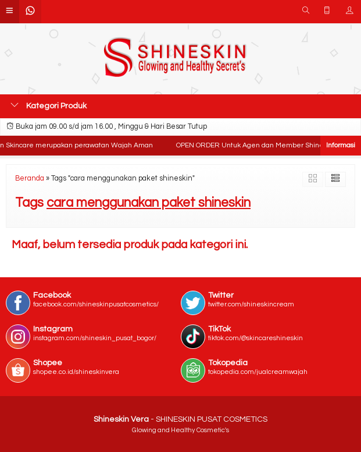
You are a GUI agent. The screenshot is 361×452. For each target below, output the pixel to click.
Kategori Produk (48, 105)
